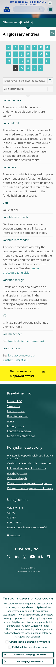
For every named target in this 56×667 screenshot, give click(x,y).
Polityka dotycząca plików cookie (26, 468)
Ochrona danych (17, 478)
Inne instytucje (16, 411)
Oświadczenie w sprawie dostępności (29, 483)
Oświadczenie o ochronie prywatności (29, 463)
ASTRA (11, 512)
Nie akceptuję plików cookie (30, 661)
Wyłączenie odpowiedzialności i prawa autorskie (30, 457)
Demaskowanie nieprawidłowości (27, 527)
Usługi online (15, 507)
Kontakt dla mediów (19, 431)
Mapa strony (15, 535)
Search (40, 9)
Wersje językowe (17, 473)
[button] (50, 3)
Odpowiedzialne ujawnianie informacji (30, 488)
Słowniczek (13, 406)
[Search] (26, 9)
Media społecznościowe (21, 436)
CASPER (11, 517)
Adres (10, 421)
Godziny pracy (15, 426)
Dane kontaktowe (17, 416)
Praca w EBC (14, 401)
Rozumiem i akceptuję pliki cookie (30, 654)
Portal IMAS (14, 522)
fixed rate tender (19, 341)
